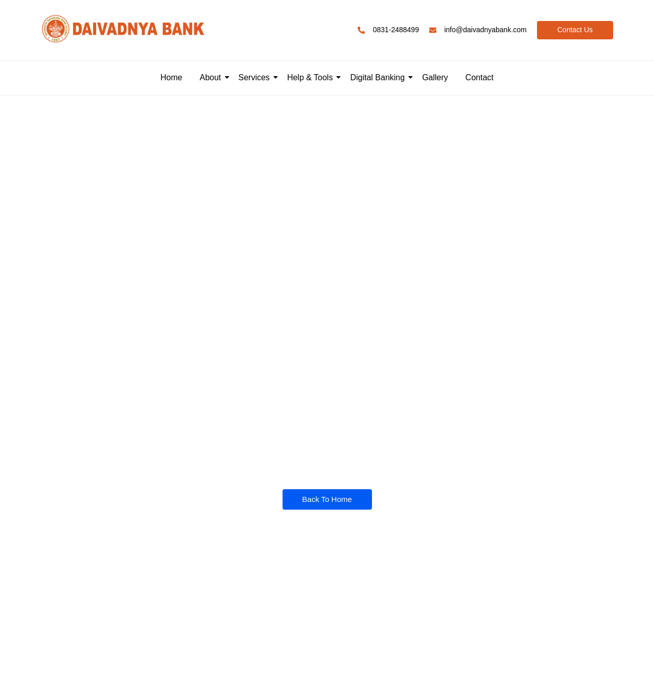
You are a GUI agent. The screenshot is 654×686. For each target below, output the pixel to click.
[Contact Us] (575, 30)
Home (171, 77)
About (212, 77)
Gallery (435, 77)
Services (256, 77)
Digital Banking (379, 77)
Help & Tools (312, 77)
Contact (479, 77)
